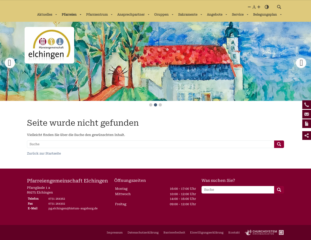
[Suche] (150, 144)
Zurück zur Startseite (44, 153)
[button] (279, 7)
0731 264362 (56, 198)
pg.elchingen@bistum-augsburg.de (73, 208)
